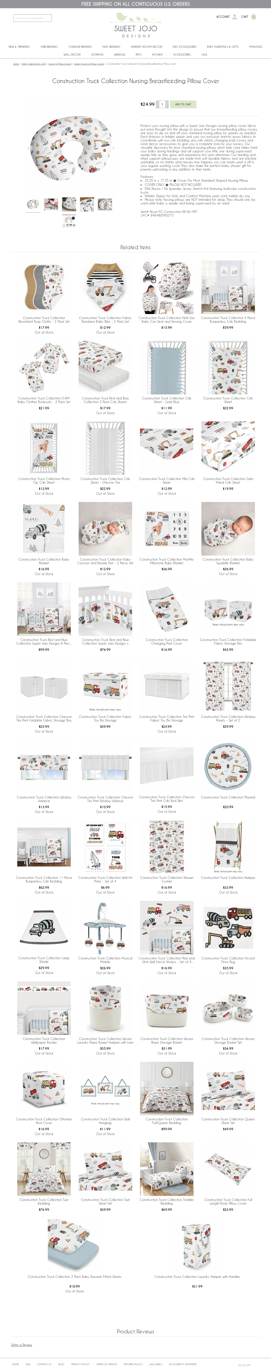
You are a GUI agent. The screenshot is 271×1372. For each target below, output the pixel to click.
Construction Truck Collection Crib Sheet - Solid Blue (166, 400)
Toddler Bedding (80, 46)
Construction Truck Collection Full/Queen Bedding (167, 1121)
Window (119, 54)
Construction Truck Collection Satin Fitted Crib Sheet (228, 480)
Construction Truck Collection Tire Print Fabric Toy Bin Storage (166, 718)
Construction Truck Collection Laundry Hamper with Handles (197, 1276)
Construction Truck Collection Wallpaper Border (44, 1040)
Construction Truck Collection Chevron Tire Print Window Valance (105, 799)
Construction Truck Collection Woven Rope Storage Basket (166, 1040)
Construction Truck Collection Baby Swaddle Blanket (228, 561)
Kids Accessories (184, 46)
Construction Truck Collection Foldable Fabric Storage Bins (228, 641)
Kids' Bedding (111, 46)
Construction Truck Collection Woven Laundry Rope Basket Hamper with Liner (105, 1040)
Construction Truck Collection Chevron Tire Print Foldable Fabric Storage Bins (44, 718)
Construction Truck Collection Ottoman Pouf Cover (44, 1121)
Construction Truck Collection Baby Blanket (44, 561)
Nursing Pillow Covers (60, 63)
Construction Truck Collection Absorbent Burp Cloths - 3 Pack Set (44, 319)
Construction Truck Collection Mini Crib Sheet (167, 480)
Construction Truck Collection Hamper (228, 877)
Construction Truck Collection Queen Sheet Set (228, 1121)
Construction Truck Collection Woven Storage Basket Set (228, 1040)
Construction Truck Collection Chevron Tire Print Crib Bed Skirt (167, 798)
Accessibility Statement (183, 1364)
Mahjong (256, 46)
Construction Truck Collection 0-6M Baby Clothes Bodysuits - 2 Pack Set (44, 400)
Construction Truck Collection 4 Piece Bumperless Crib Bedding (228, 319)
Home (16, 63)
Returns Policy (133, 1364)
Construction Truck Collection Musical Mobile (105, 960)
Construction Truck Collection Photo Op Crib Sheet (44, 480)
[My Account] (234, 16)
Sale (204, 54)
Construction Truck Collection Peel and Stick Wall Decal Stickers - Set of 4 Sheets (167, 960)
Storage (97, 54)
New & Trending (19, 46)
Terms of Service (107, 1364)
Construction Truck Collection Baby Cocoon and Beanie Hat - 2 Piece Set (105, 561)
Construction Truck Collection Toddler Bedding (167, 1201)
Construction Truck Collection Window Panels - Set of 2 (228, 718)
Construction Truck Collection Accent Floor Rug (228, 960)
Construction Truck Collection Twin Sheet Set (105, 1201)
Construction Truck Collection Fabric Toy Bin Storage (105, 718)
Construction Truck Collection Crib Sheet (228, 400)
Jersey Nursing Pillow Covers (89, 63)
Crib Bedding (49, 46)
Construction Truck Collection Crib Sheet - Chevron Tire (105, 480)
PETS (138, 54)
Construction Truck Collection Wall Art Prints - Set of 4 (105, 879)
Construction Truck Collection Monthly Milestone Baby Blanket (167, 561)
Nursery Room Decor (146, 46)
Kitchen (157, 54)
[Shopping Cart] (254, 17)
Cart (244, 17)
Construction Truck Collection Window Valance (44, 799)
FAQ (28, 1364)
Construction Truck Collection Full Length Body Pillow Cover (228, 1201)
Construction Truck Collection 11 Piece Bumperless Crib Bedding (44, 879)
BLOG (61, 1364)
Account (223, 17)
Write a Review (21, 1345)
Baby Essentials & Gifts (222, 46)
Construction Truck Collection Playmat (228, 797)
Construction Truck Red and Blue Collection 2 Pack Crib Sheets (105, 400)
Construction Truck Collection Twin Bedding (44, 1201)
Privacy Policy (80, 1364)
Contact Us (44, 1364)
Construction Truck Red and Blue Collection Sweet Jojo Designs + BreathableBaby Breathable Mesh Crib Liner (105, 642)
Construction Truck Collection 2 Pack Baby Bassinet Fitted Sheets (74, 1276)
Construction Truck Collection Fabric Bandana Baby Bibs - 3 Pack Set (105, 319)
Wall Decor (72, 54)
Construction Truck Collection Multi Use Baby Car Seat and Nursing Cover (167, 319)
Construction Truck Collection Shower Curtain (167, 879)
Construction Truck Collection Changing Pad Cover (167, 641)
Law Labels (155, 1364)
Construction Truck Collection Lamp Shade (43, 959)
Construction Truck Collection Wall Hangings (105, 1121)
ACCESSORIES (182, 54)
